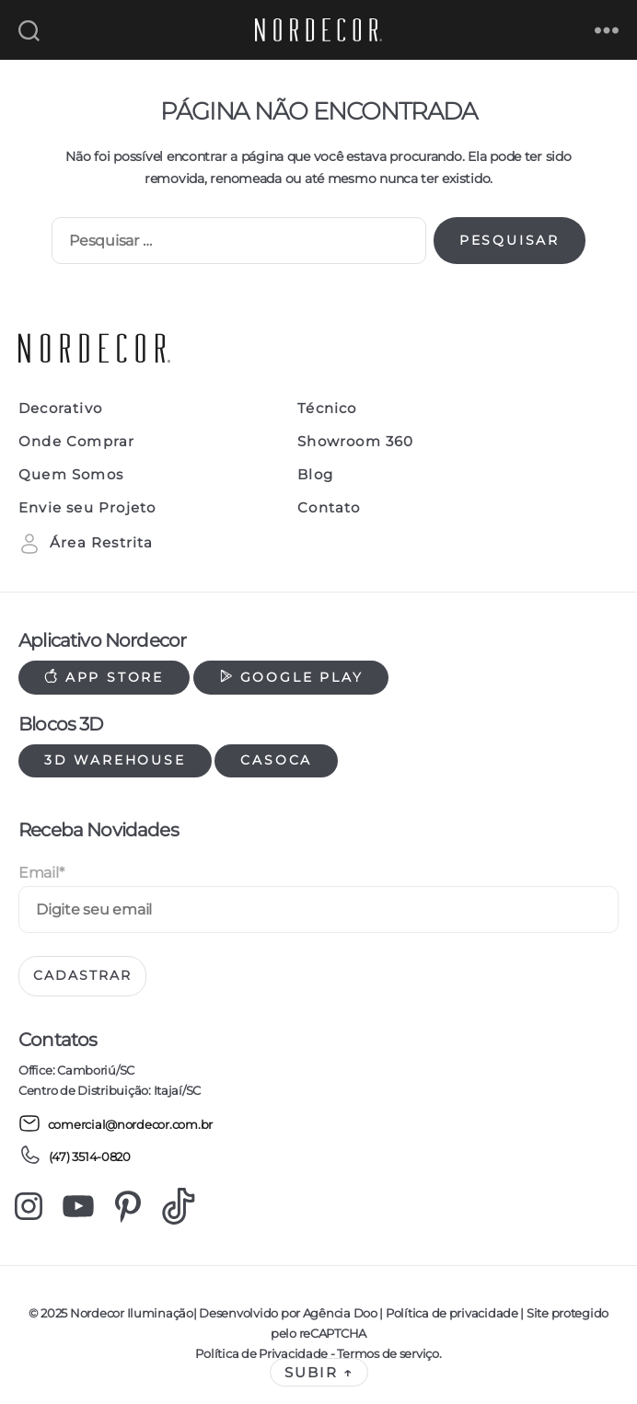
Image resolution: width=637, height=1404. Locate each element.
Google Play (291, 677)
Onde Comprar (76, 441)
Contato (328, 508)
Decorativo (60, 408)
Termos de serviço (387, 1353)
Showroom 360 (355, 441)
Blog (315, 474)
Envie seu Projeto (87, 508)
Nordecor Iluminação (131, 1313)
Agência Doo (340, 1313)
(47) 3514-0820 (74, 1155)
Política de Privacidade (261, 1353)
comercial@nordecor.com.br (115, 1123)
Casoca (276, 760)
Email (41, 872)
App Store (104, 677)
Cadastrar (82, 975)
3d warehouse (115, 760)
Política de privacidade (451, 1313)
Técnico (326, 408)
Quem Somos (70, 474)
